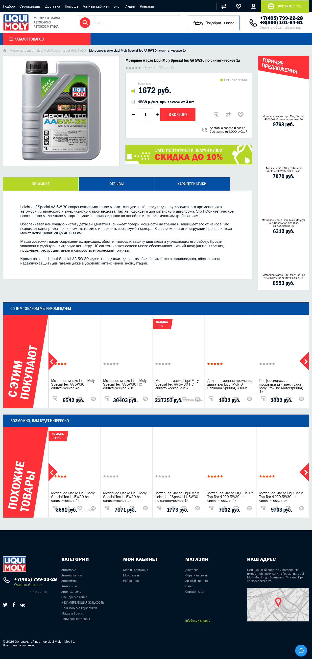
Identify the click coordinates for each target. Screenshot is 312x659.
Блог (117, 6)
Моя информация (135, 570)
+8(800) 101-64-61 (281, 22)
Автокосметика (72, 575)
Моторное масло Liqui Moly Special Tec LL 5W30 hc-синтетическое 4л (73, 496)
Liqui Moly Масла (48, 50)
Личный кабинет (96, 6)
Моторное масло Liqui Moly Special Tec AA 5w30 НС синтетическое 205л (177, 384)
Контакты (147, 6)
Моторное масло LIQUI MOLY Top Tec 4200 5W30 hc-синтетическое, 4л (230, 496)
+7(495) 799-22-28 (281, 18)
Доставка (52, 6)
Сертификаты (30, 6)
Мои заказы (131, 575)
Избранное (131, 581)
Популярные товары (75, 619)
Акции (130, 6)
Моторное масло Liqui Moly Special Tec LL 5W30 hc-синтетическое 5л (124, 496)
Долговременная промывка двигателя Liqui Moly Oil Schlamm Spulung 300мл (229, 384)
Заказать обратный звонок (280, 27)
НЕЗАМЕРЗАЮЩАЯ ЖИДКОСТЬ (82, 602)
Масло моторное (21, 50)
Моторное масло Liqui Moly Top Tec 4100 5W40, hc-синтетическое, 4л (284, 276)
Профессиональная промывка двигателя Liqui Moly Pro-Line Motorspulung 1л (281, 386)
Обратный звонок (28, 585)
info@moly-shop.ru (197, 620)
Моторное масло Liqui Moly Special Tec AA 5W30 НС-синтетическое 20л (124, 384)
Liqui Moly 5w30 (74, 50)
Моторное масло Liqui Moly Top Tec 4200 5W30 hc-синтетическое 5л (284, 118)
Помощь (71, 6)
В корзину (178, 114)
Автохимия (69, 581)
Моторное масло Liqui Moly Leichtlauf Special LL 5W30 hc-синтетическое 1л (177, 496)
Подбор (9, 6)
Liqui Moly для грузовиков (79, 608)
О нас (189, 586)
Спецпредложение (74, 597)
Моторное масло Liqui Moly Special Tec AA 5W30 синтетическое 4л (73, 384)
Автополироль (71, 591)
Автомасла (68, 570)
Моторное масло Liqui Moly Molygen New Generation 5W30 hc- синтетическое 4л (284, 223)
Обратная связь (196, 575)
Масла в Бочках (72, 613)
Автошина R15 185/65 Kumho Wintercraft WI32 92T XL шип (284, 170)
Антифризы (69, 586)
